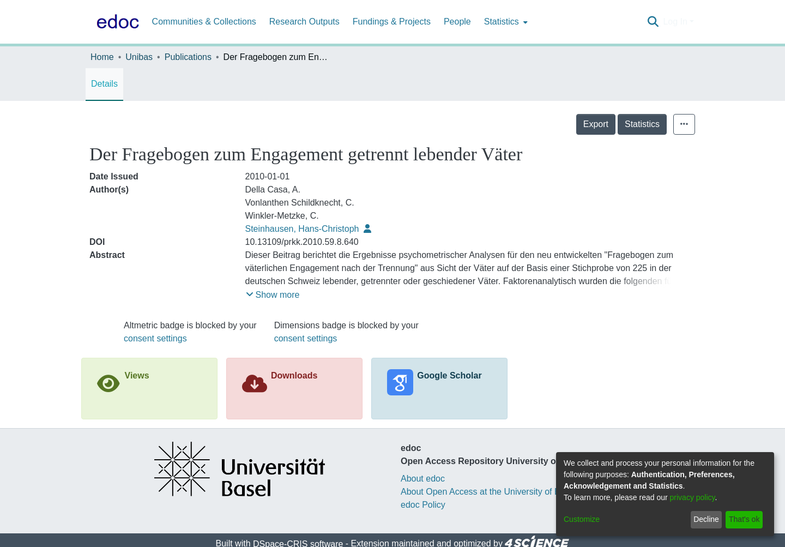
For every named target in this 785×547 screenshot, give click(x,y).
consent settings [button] (155, 338)
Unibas (139, 57)
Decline (706, 519)
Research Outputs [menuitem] (304, 21)
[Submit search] (653, 21)
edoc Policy (423, 504)
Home (102, 57)
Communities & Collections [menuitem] (204, 21)
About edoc (423, 478)
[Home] (115, 22)
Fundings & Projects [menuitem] (392, 21)
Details (104, 83)
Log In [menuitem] (675, 21)
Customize (582, 519)
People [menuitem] (457, 21)
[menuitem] (505, 22)
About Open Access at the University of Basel (488, 491)
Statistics (642, 124)
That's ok (744, 519)
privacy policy (692, 497)
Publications (188, 57)
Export (595, 124)
